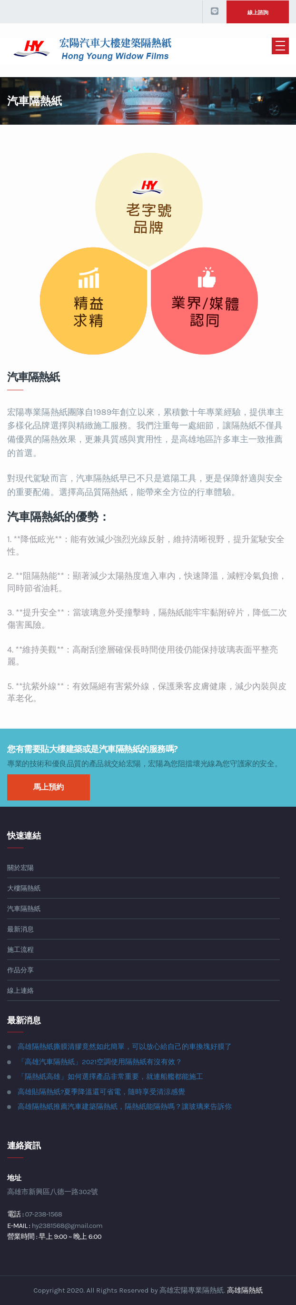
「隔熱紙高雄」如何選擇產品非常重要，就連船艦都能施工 (110, 1076)
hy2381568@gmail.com (66, 1225)
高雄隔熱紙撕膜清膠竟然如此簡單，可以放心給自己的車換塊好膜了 (125, 1046)
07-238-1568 (43, 1214)
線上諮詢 (257, 13)
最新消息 (20, 929)
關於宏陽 (20, 868)
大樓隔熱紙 (23, 888)
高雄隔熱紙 (245, 1290)
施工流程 (20, 950)
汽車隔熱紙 (23, 909)
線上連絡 (20, 991)
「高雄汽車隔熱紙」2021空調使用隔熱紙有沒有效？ (100, 1062)
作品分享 (20, 970)
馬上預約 (48, 786)
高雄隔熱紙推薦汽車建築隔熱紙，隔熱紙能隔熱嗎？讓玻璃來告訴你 (125, 1106)
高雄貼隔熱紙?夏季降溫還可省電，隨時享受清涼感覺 (101, 1092)
